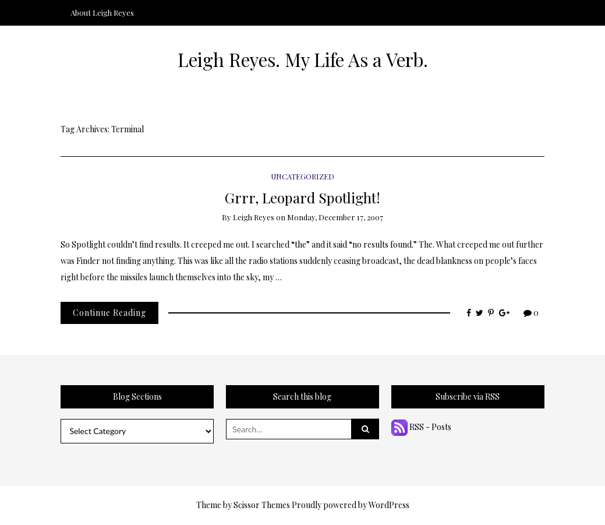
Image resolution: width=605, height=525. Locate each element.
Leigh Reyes (253, 217)
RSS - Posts (421, 426)
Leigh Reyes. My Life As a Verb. (303, 59)
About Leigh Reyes (102, 12)
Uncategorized (302, 176)
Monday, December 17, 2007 (335, 217)
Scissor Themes (261, 504)
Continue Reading (109, 312)
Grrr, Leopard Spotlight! (302, 197)
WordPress (389, 504)
